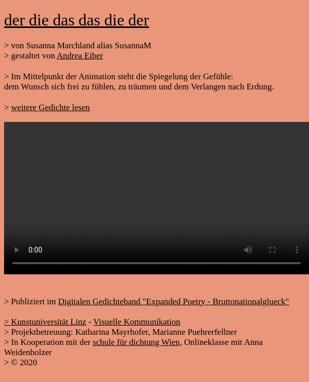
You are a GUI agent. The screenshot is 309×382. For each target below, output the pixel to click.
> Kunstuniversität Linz (45, 322)
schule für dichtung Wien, (137, 342)
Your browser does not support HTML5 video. (156, 198)
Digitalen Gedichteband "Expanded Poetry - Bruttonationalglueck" (173, 301)
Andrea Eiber (80, 55)
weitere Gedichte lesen (50, 107)
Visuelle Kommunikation (136, 322)
